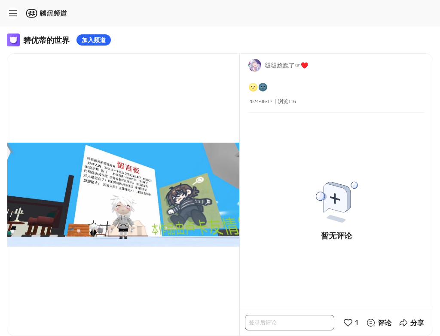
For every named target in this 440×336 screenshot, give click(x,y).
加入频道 (94, 40)
